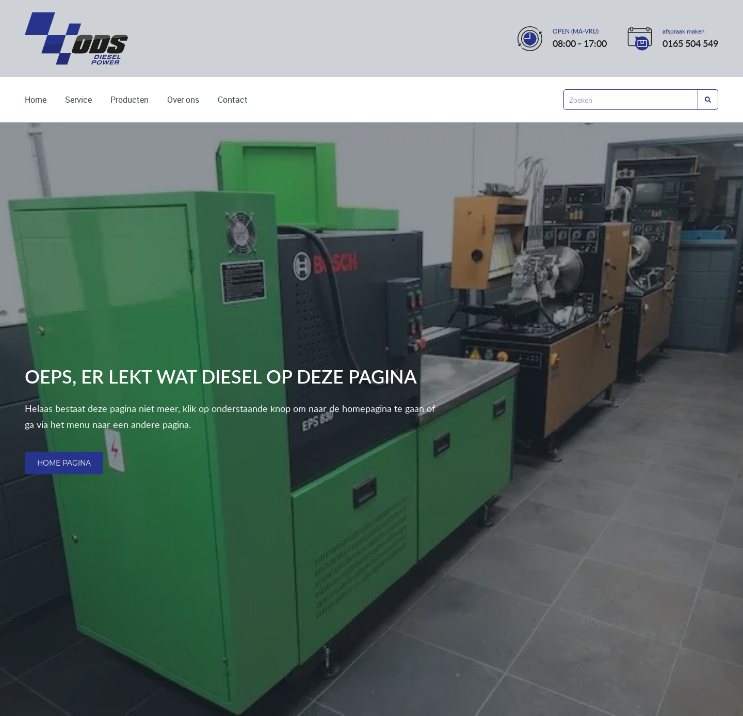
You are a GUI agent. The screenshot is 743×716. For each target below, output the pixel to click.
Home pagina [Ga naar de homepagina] (64, 463)
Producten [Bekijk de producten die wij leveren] (129, 99)
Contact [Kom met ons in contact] (233, 99)
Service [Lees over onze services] (78, 99)
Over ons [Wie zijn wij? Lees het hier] (183, 99)
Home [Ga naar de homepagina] (35, 99)
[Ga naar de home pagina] (76, 38)
